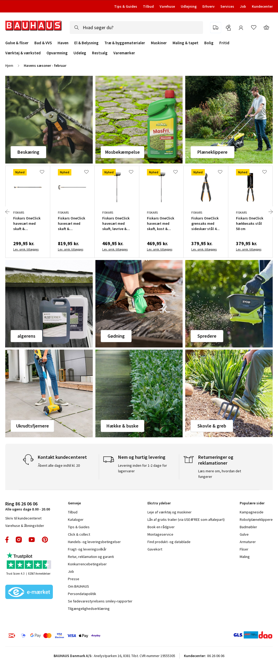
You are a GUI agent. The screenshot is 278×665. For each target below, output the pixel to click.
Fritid (224, 43)
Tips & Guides (125, 6)
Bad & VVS (43, 43)
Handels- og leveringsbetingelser (94, 541)
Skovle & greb (211, 426)
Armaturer (248, 541)
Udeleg (79, 53)
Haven (63, 43)
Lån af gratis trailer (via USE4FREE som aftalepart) (186, 519)
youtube (31, 539)
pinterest (45, 539)
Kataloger (76, 519)
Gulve (244, 534)
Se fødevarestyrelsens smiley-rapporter (100, 601)
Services (227, 6)
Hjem (9, 65)
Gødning (116, 336)
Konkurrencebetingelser (87, 564)
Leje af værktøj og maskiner (169, 512)
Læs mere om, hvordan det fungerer (219, 474)
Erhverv (208, 6)
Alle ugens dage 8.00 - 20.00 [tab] (27, 506)
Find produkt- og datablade (169, 541)
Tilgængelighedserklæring (89, 608)
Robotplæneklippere (256, 519)
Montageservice (160, 534)
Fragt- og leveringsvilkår (87, 549)
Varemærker (124, 52)
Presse (73, 578)
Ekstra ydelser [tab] (159, 503)
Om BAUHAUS (78, 586)
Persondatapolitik (82, 593)
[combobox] (136, 27)
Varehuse (167, 6)
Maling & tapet (185, 43)
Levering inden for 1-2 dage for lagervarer (142, 468)
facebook (7, 539)
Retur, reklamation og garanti (91, 556)
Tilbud (148, 6)
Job (243, 6)
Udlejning (189, 6)
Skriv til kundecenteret (23, 518)
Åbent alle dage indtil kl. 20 (59, 465)
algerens (26, 336)
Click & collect (79, 534)
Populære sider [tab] (252, 503)
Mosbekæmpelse (122, 152)
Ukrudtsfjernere (32, 426)
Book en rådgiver (161, 527)
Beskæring (28, 152)
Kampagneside (251, 512)
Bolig (209, 43)
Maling (245, 556)
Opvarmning (57, 53)
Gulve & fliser (17, 43)
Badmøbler (248, 527)
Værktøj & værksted (23, 53)
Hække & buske (122, 426)
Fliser (244, 549)
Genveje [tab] (74, 503)
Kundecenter (262, 6)
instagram (18, 539)
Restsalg (100, 53)
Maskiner (159, 43)
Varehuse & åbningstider (24, 525)
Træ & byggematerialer (124, 43)
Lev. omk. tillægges (26, 249)
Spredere (206, 336)
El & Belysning (86, 43)
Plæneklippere (212, 152)
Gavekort (154, 549)
